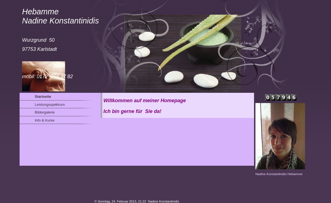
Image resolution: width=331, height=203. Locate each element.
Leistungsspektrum (50, 104)
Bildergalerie (45, 112)
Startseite (43, 96)
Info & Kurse (45, 120)
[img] (157, 46)
